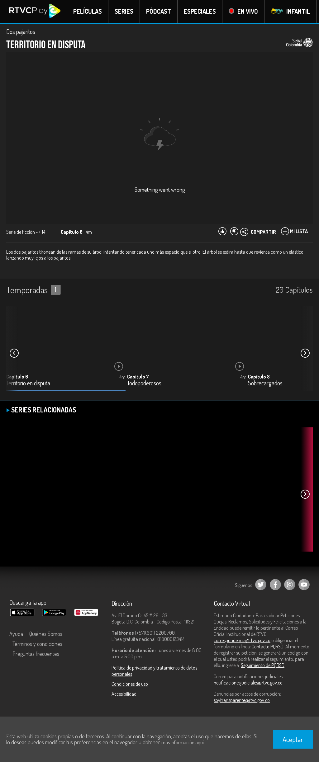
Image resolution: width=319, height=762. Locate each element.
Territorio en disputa (28, 383)
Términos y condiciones (37, 644)
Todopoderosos (144, 383)
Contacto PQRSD (267, 647)
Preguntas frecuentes (35, 654)
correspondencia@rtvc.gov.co (242, 640)
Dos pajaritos (20, 32)
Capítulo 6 (17, 377)
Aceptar (293, 739)
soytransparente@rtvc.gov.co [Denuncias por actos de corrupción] (242, 700)
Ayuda (16, 634)
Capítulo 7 (138, 377)
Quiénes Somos (45, 634)
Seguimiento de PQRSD (262, 665)
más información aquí (182, 742)
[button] (305, 353)
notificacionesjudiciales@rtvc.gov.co (248, 683)
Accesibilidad (124, 694)
